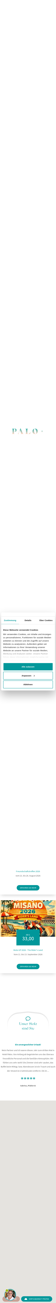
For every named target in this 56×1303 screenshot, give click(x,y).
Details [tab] (28, 620)
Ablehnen (28, 684)
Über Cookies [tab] (46, 620)
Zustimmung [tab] (10, 620)
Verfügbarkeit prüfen (36, 1299)
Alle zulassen (28, 667)
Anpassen (28, 675)
